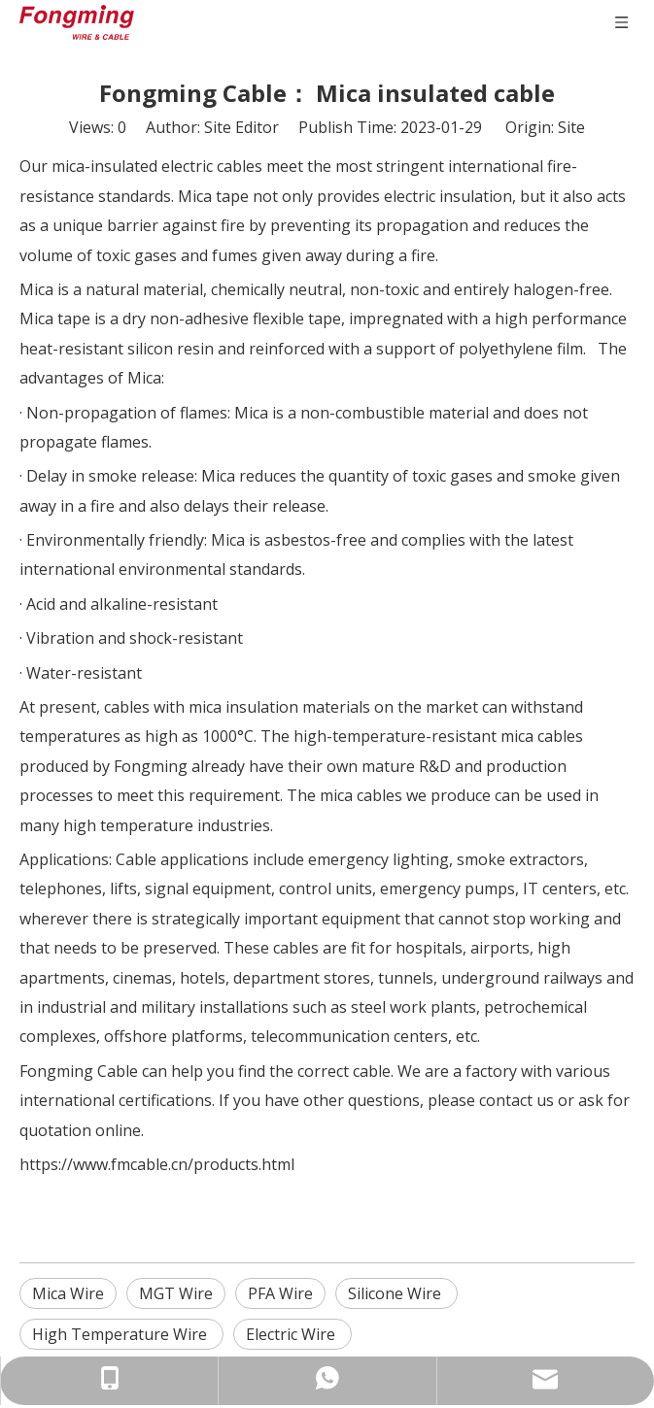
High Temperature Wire (121, 1334)
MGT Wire (176, 1293)
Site (571, 127)
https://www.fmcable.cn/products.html (156, 1164)
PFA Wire (280, 1293)
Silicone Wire (396, 1293)
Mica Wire (68, 1293)
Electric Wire (292, 1334)
